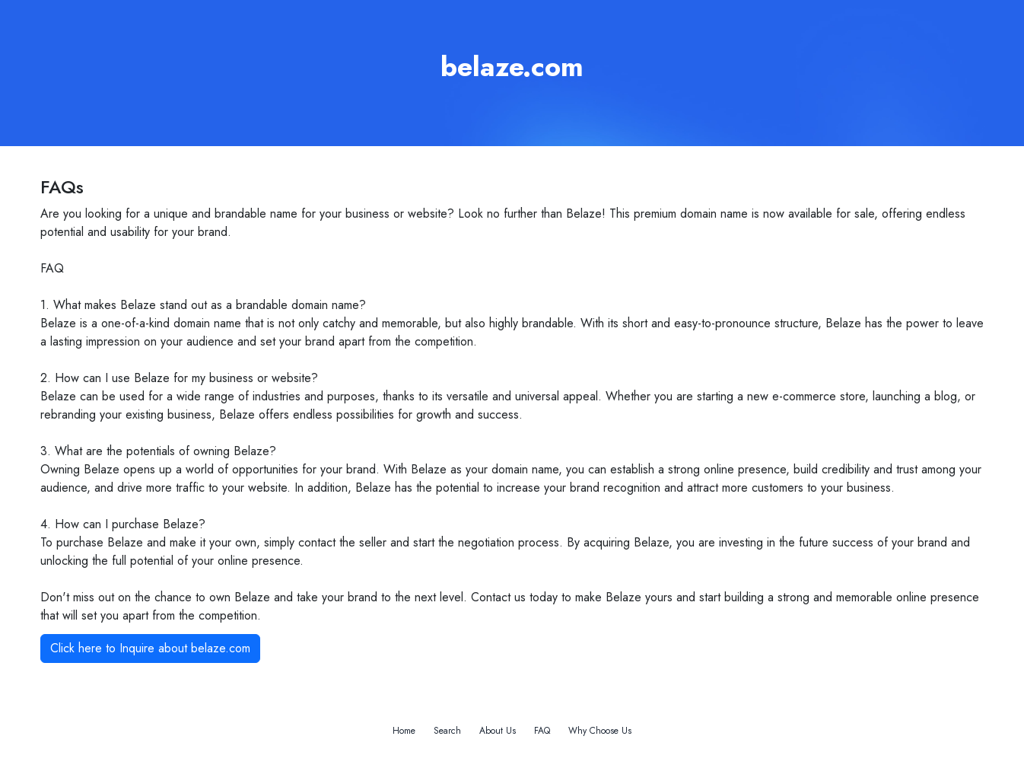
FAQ (542, 731)
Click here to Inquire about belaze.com (150, 648)
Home (404, 731)
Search (447, 731)
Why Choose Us (599, 731)
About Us (497, 731)
